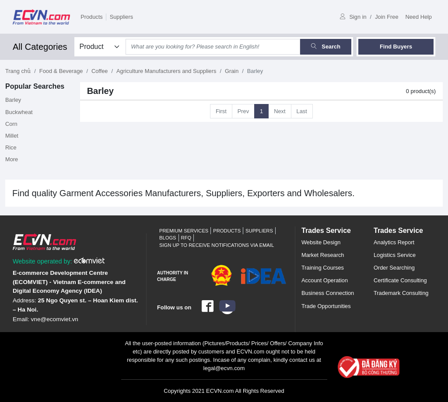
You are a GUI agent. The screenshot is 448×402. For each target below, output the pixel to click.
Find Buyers (396, 46)
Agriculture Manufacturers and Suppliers (166, 71)
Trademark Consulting (401, 293)
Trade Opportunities (326, 306)
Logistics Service (395, 255)
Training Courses (322, 267)
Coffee (99, 71)
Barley (13, 100)
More (11, 159)
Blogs (167, 237)
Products (91, 17)
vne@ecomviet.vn (54, 319)
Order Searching (394, 267)
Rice (11, 147)
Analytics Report (394, 242)
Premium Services (183, 230)
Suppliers (121, 17)
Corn (11, 124)
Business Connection (327, 293)
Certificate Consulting (400, 280)
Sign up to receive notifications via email (216, 245)
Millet (11, 135)
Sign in (353, 17)
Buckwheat (19, 112)
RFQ (186, 237)
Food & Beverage (61, 71)
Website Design (320, 242)
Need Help (419, 17)
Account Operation (324, 280)
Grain (231, 71)
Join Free (386, 17)
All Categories (40, 47)
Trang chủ (18, 71)
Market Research (322, 255)
